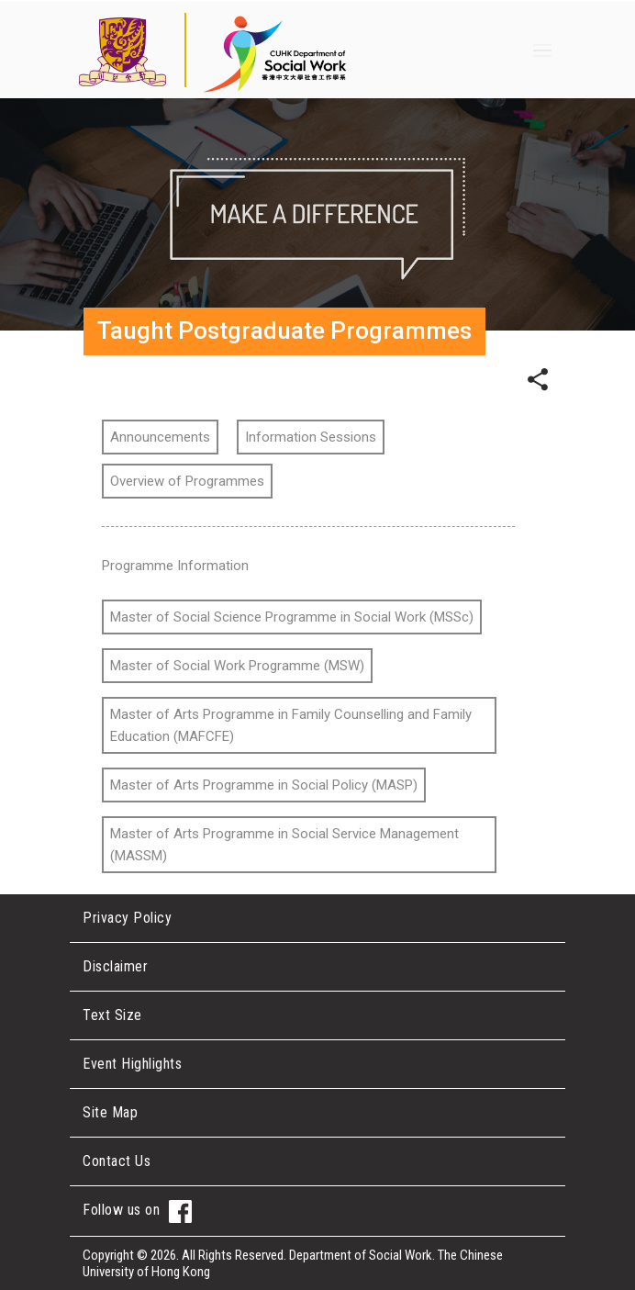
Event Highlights (132, 1063)
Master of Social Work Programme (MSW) (237, 665)
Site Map (110, 1112)
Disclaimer (115, 966)
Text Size (112, 1015)
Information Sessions (310, 437)
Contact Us (116, 1161)
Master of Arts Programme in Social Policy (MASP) (264, 785)
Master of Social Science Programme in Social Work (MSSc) (291, 617)
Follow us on (137, 1211)
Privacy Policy (127, 917)
